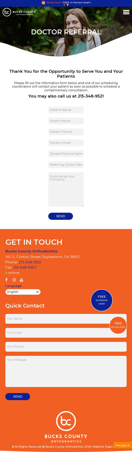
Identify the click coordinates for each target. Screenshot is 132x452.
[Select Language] (23, 292)
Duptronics (112, 446)
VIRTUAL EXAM (118, 325)
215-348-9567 (25, 267)
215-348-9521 (30, 262)
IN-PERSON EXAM (102, 300)
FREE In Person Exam (76, 2)
